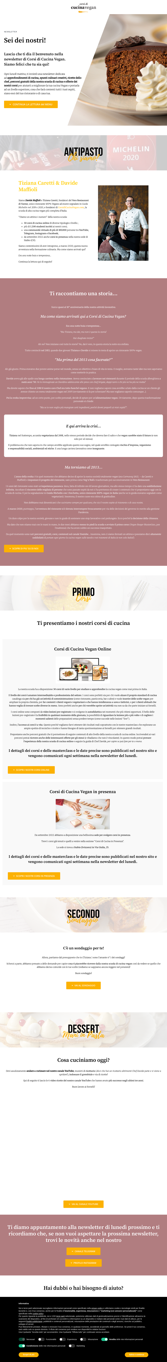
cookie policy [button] (38, 1314)
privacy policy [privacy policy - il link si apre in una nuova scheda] (97, 1308)
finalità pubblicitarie (34, 1321)
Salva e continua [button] (136, 1355)
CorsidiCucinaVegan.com (71, 207)
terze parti (60, 1316)
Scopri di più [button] (28, 1355)
